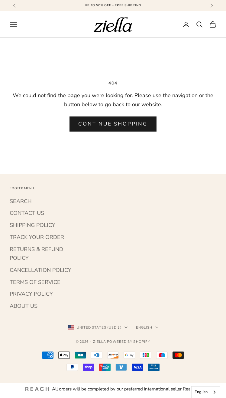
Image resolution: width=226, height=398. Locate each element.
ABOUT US (23, 306)
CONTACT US (27, 213)
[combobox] (205, 392)
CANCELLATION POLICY (40, 270)
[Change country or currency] (98, 327)
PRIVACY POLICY (31, 294)
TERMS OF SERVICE (35, 282)
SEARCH (21, 201)
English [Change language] (147, 327)
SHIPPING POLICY (32, 225)
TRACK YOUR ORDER (37, 237)
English (201, 392)
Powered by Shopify (128, 341)
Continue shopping (112, 123)
